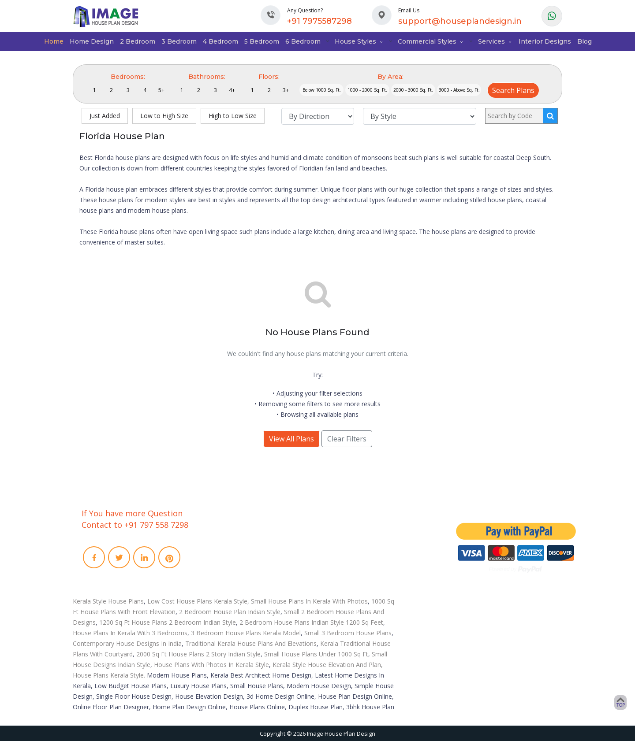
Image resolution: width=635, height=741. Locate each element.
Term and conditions (239, 570)
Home (54, 41)
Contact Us (226, 547)
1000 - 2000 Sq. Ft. (367, 90)
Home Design (92, 41)
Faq (216, 559)
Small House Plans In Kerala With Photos (309, 601)
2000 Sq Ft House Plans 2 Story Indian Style (198, 654)
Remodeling (349, 559)
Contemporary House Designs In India (127, 643)
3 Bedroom (179, 41)
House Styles (359, 41)
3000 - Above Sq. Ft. (459, 90)
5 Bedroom (261, 41)
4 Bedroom (220, 41)
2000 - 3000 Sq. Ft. (413, 90)
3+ (286, 90)
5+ (161, 90)
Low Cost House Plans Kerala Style (197, 601)
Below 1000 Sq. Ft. (322, 90)
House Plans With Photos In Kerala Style (211, 664)
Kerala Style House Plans (108, 601)
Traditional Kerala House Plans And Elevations (251, 643)
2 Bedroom (137, 41)
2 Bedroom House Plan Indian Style (229, 612)
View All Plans (291, 439)
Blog (584, 41)
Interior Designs (545, 41)
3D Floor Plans (352, 536)
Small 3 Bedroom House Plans (348, 633)
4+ (232, 90)
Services (495, 41)
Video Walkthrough (358, 547)
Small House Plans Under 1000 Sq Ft (316, 654)
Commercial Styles (431, 41)
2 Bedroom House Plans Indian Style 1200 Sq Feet (311, 622)
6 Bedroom (303, 41)
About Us (224, 536)
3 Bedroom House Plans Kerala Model (246, 633)
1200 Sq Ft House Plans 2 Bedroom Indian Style (167, 622)
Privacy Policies (232, 581)
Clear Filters (346, 439)
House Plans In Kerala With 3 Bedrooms (130, 633)
